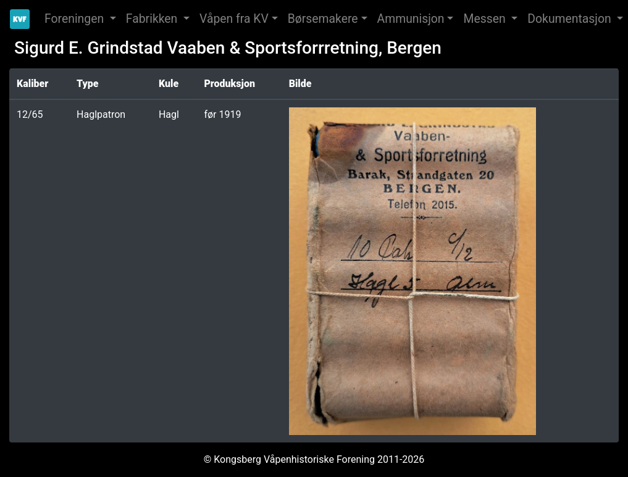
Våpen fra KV (234, 19)
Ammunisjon (411, 19)
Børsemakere (323, 19)
